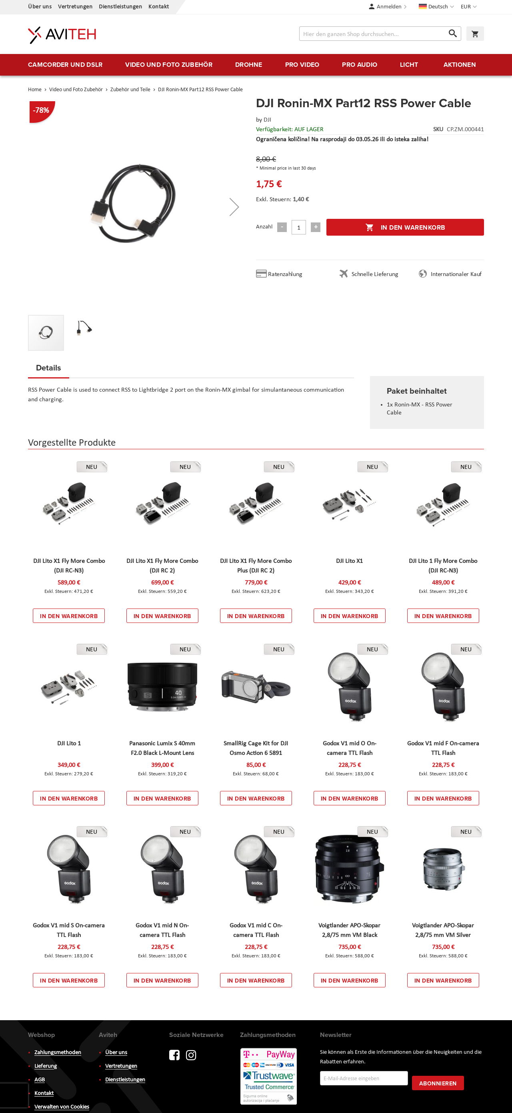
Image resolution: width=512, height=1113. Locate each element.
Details (48, 367)
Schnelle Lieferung (375, 274)
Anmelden (389, 7)
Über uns (40, 7)
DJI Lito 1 (69, 744)
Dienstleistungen (120, 7)
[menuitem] (65, 65)
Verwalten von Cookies (61, 1107)
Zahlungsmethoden (57, 1053)
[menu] (256, 65)
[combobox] (380, 33)
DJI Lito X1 (349, 561)
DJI (267, 120)
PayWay (269, 1077)
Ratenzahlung (285, 274)
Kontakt (158, 7)
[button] (470, 7)
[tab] (48, 370)
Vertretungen (75, 7)
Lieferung (45, 1066)
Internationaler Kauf (456, 274)
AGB (39, 1080)
